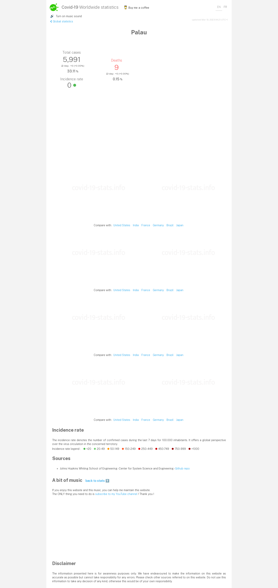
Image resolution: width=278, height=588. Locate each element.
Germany (158, 225)
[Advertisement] (139, 137)
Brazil (170, 225)
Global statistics (61, 21)
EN (219, 6)
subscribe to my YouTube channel (116, 494)
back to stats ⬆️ (97, 481)
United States (121, 225)
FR (225, 6)
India (136, 225)
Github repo (182, 468)
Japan (179, 225)
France (145, 225)
